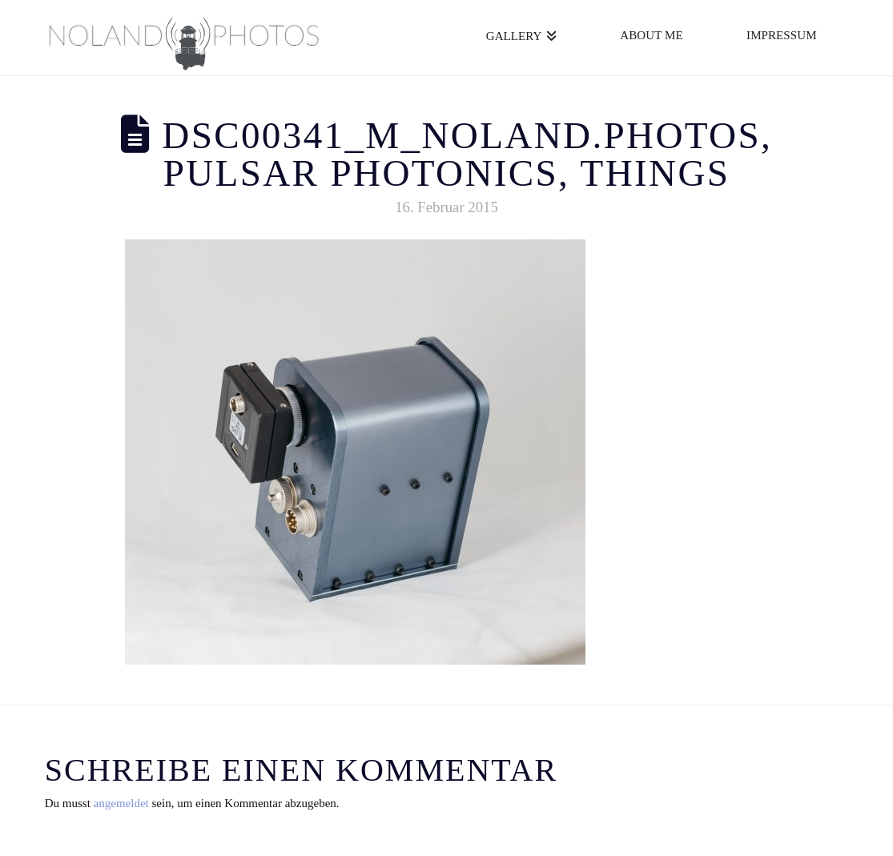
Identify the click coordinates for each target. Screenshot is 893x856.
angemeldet (121, 803)
